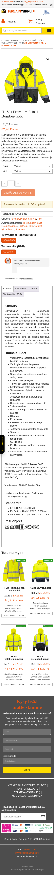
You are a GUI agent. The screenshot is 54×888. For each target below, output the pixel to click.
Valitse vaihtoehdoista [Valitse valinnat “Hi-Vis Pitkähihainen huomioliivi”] (14, 616)
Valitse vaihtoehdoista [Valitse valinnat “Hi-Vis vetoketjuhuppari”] (14, 684)
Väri (5, 171)
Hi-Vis (26, 223)
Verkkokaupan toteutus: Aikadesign (27, 869)
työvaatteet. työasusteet (13, 229)
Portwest (23, 226)
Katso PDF (8, 252)
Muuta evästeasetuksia (27, 796)
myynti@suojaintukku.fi (34, 2)
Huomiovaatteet (9, 226)
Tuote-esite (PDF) (12, 294)
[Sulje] (50, 5)
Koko (6, 166)
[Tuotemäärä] (11, 183)
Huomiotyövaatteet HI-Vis (23, 219)
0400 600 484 (7, 2)
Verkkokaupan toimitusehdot (27, 785)
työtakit (38, 226)
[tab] (7, 289)
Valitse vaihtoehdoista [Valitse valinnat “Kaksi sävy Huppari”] (40, 613)
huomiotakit (36, 223)
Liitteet (33, 288)
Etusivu (5, 40)
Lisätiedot (20, 288)
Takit (21, 43)
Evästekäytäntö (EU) (27, 792)
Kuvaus (7, 288)
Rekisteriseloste (27, 789)
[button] (47, 58)
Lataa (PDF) (9, 240)
